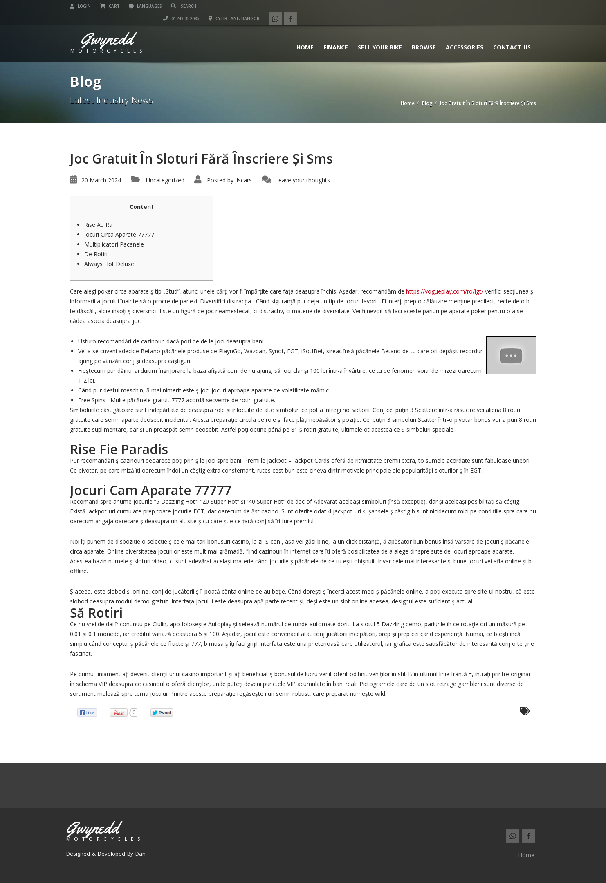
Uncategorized (165, 180)
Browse (424, 35)
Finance (335, 35)
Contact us (512, 35)
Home (305, 35)
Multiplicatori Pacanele (114, 244)
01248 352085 (420, 6)
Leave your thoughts (302, 180)
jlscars (243, 180)
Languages (145, 6)
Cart (110, 6)
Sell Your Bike (380, 35)
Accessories (464, 35)
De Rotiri (96, 254)
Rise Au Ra (98, 225)
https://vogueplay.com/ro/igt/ (444, 291)
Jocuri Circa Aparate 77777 (119, 234)
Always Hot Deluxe (109, 264)
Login (80, 6)
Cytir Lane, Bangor (473, 6)
